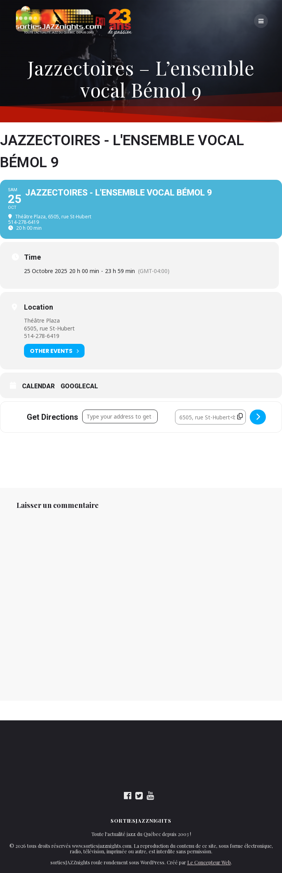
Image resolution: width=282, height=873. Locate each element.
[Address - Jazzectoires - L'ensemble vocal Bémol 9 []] (120, 416)
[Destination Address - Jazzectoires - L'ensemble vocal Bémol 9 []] (210, 417)
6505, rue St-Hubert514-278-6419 (49, 332)
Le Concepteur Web (209, 862)
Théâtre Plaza (42, 320)
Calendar (38, 386)
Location (38, 307)
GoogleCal (79, 386)
